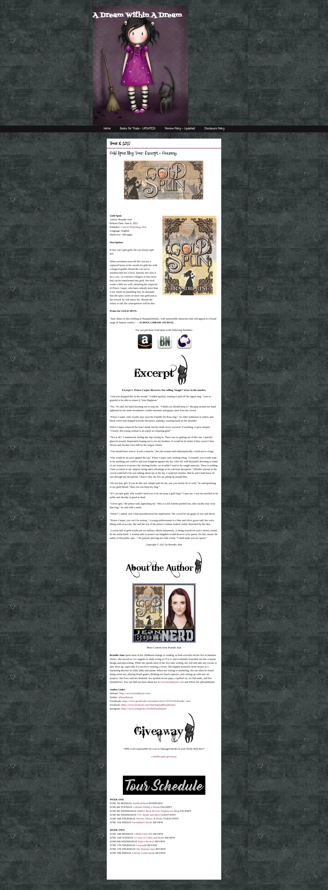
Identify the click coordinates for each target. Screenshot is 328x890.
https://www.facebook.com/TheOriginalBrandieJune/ (148, 704)
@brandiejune (125, 697)
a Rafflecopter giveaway (164, 756)
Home (107, 129)
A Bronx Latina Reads (143, 852)
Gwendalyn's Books (142, 822)
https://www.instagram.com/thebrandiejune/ (144, 708)
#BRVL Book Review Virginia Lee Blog (158, 810)
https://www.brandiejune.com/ (134, 693)
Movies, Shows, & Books (149, 818)
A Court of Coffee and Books (149, 837)
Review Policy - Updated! (180, 129)
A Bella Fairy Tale (143, 833)
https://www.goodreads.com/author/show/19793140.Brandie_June (156, 701)
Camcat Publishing (131, 226)
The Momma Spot (145, 848)
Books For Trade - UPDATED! (137, 129)
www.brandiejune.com (172, 681)
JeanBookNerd (140, 803)
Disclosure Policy (214, 129)
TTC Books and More (148, 814)
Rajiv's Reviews (146, 841)
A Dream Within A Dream (137, 15)
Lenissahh (141, 845)
